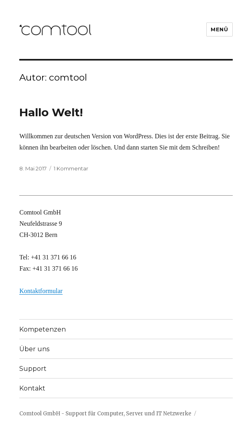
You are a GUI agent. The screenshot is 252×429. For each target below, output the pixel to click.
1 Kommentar (71, 168)
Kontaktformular (41, 290)
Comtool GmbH (39, 413)
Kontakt (32, 388)
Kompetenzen (42, 329)
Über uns (34, 349)
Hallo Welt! (51, 112)
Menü (219, 29)
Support (33, 368)
